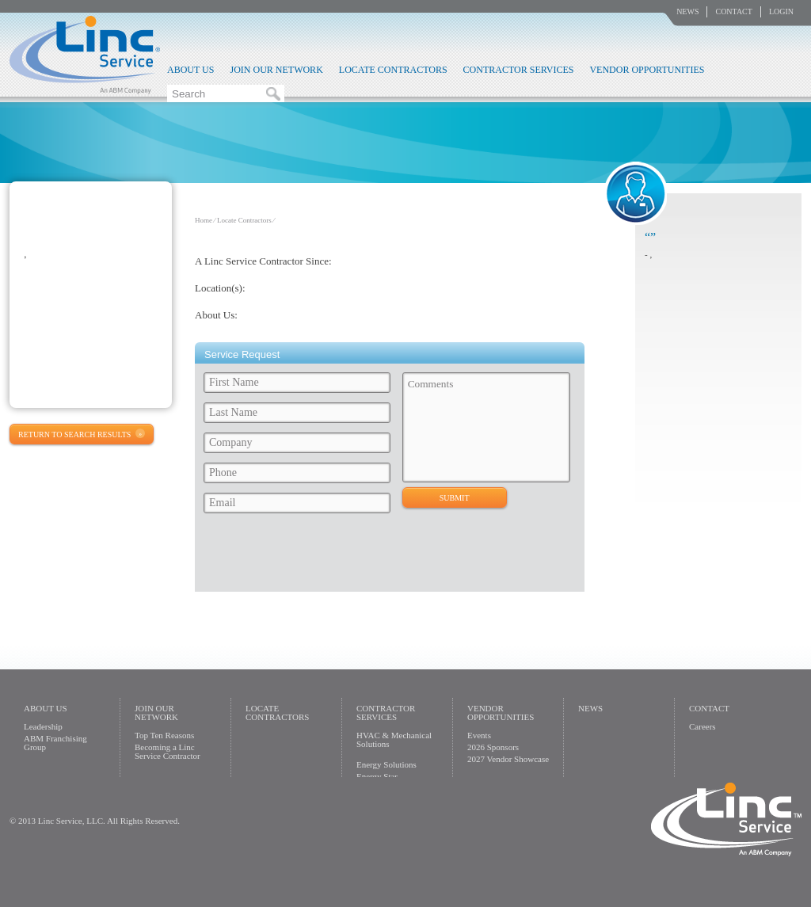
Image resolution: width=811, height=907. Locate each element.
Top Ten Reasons (164, 735)
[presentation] (319, 557)
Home (203, 220)
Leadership (43, 726)
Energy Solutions (386, 764)
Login (781, 11)
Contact (733, 11)
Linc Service (85, 54)
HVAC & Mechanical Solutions (394, 739)
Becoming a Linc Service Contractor (167, 751)
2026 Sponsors (493, 747)
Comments (486, 427)
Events (479, 735)
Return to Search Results (74, 434)
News (687, 11)
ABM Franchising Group (55, 743)
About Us (190, 69)
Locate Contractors (393, 69)
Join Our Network (276, 69)
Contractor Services (518, 69)
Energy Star (377, 776)
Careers (702, 726)
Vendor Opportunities (646, 69)
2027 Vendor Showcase (508, 759)
